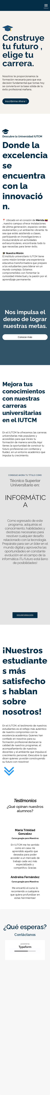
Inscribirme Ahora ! (15, 101)
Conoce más (25, 337)
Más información (25, 615)
